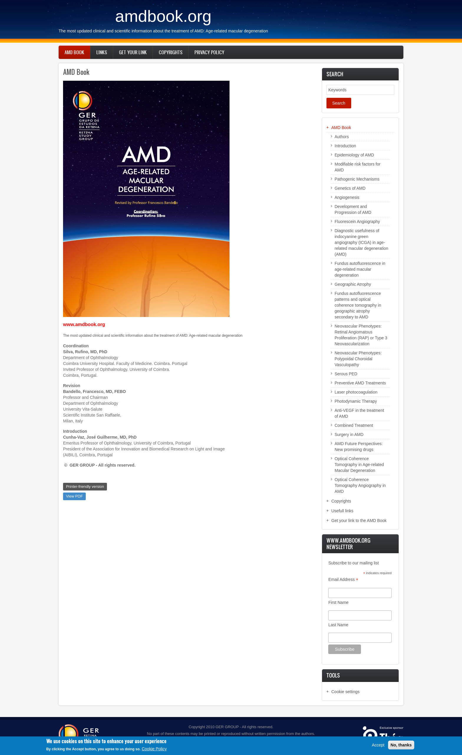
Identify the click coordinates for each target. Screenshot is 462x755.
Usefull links (342, 510)
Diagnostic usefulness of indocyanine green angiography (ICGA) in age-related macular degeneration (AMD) (361, 242)
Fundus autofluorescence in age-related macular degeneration (360, 269)
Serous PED (346, 373)
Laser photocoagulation (356, 392)
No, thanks (401, 745)
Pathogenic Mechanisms (357, 179)
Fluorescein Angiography (357, 221)
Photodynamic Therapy (356, 401)
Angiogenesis (347, 197)
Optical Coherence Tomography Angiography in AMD (360, 485)
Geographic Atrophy (353, 284)
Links (101, 52)
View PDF (74, 496)
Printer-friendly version (85, 486)
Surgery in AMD (349, 434)
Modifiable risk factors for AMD (358, 167)
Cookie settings (345, 691)
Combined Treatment (354, 425)
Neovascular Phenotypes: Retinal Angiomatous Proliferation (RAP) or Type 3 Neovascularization (361, 335)
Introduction (345, 145)
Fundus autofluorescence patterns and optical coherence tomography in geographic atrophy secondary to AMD (358, 305)
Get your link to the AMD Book (359, 520)
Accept (378, 745)
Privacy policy (209, 52)
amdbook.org (163, 16)
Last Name (338, 624)
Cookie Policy (154, 749)
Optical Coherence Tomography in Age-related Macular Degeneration (359, 464)
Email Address (343, 579)
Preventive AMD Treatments (360, 383)
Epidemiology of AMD (354, 155)
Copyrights (170, 52)
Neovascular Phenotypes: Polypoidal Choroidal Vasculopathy (358, 359)
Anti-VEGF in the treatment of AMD (359, 413)
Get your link (133, 52)
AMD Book (74, 52)
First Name (338, 602)
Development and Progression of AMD (353, 209)
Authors (342, 136)
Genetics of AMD (350, 188)
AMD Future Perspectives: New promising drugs (359, 446)
